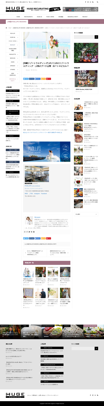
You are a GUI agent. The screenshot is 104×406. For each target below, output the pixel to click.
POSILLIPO (28, 186)
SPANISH (12, 65)
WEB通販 (60, 16)
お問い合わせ (42, 395)
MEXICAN (12, 58)
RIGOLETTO (12, 54)
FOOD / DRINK (50, 16)
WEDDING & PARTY (73, 16)
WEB (26, 193)
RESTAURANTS (28, 16)
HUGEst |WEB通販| (12, 49)
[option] (10, 332)
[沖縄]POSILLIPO (43, 244)
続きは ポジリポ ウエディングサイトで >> (42, 132)
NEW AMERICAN (13, 74)
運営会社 (34, 395)
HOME (18, 16)
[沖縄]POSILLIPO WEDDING (16, 22)
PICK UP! (12, 33)
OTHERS (12, 69)
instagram (37, 193)
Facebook (44, 193)
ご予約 (31, 193)
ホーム (29, 395)
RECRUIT (84, 16)
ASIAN (12, 62)
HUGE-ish (39, 16)
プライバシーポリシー (52, 395)
